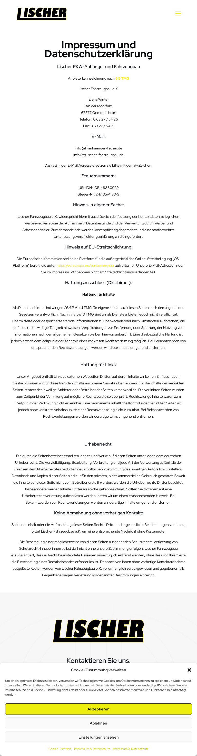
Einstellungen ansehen (98, 737)
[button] (189, 670)
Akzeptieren (98, 709)
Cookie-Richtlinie (60, 749)
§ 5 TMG (122, 78)
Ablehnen (98, 723)
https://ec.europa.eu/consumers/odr (85, 265)
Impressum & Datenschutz (92, 749)
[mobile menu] (178, 13)
